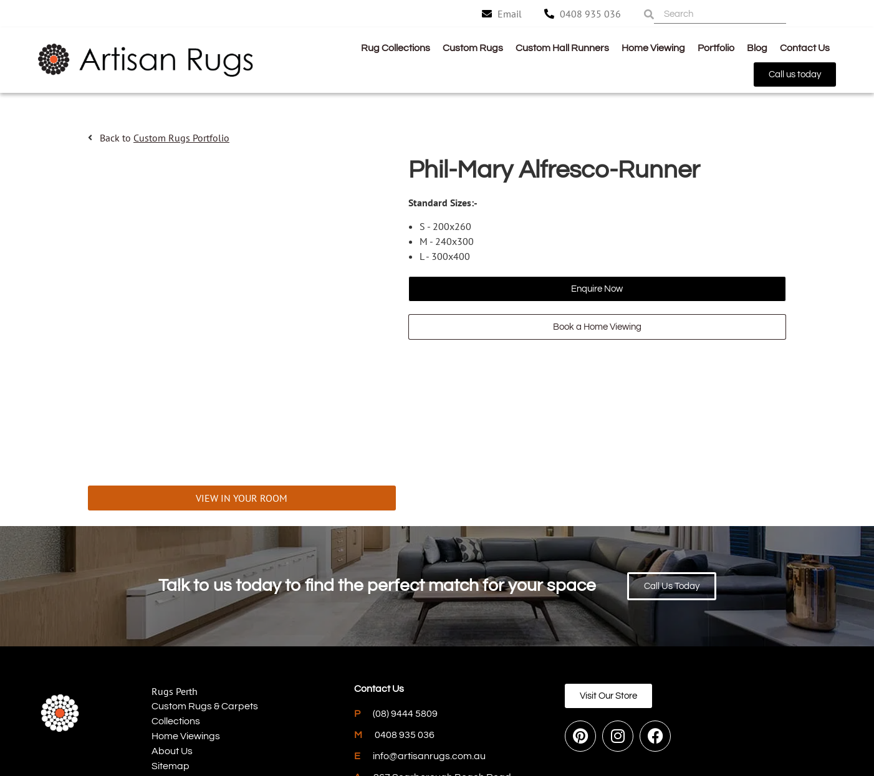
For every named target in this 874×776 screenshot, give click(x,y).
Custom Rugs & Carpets (204, 629)
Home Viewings (185, 659)
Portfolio (716, 48)
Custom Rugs (473, 48)
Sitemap (170, 689)
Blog (757, 48)
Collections (175, 644)
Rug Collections (395, 48)
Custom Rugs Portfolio (181, 138)
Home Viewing (653, 48)
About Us (172, 674)
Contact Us (805, 48)
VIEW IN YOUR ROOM (241, 420)
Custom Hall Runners (562, 48)
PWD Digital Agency (731, 731)
